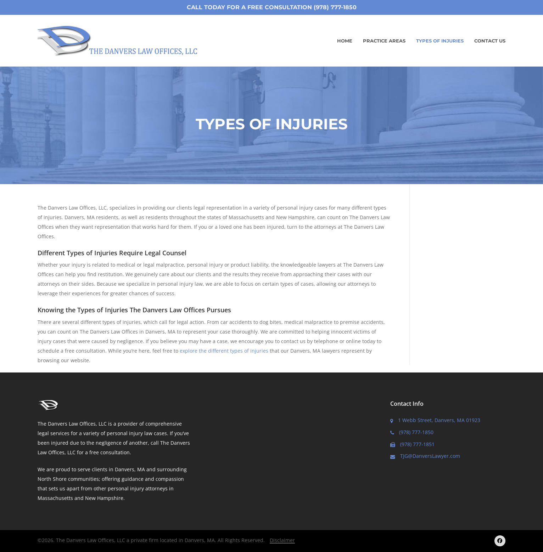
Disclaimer (282, 540)
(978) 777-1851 (412, 444)
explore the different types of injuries (224, 350)
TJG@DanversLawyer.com (425, 456)
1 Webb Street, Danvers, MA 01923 (435, 420)
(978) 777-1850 (411, 432)
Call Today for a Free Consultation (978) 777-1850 (272, 7)
